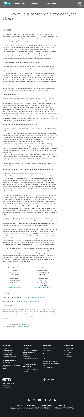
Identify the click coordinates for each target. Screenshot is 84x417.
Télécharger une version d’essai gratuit (11, 365)
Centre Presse (68, 352)
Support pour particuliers (50, 361)
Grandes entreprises (28, 352)
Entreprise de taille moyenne (30, 350)
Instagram (26, 326)
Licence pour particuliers (9, 356)
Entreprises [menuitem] (36, 4)
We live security (68, 356)
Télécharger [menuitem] (51, 4)
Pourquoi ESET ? (68, 350)
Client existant (47, 359)
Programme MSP (48, 350)
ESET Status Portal (48, 367)
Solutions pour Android (8, 352)
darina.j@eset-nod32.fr (38, 297)
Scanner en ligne (7, 354)
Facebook (19, 326)
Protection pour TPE (8, 350)
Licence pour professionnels (30, 358)
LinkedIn (14, 326)
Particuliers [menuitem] (20, 4)
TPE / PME (26, 348)
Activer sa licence (48, 357)
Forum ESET (46, 365)
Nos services (26, 356)
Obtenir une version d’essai (30, 369)
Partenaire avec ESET (49, 348)
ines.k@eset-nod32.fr (32, 301)
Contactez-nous (6, 387)
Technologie (67, 354)
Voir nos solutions (7, 348)
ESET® (14, 309)
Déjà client (5, 368)
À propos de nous (68, 348)
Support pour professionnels (51, 363)
